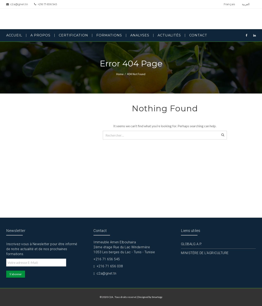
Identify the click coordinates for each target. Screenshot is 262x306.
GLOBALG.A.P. (191, 244)
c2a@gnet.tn (106, 273)
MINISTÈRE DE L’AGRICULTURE (205, 253)
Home (119, 74)
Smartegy (157, 297)
